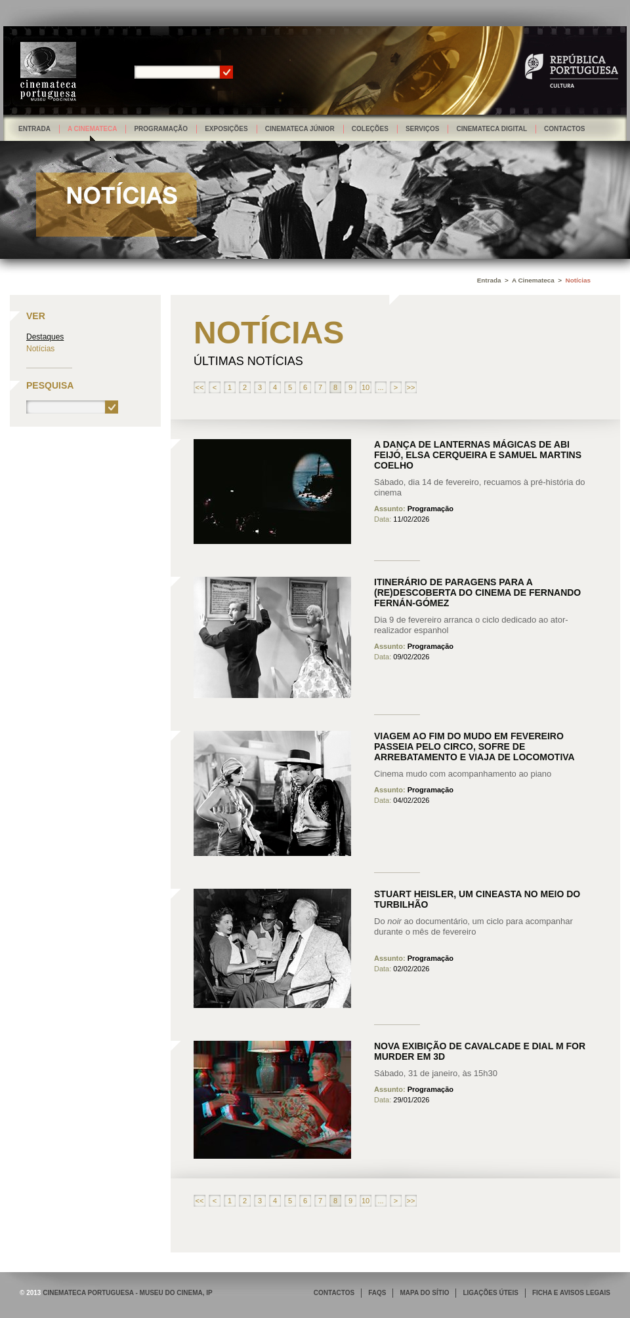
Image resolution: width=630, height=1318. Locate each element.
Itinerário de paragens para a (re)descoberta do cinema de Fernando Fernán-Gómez (477, 592)
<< (200, 387)
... (380, 387)
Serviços (423, 128)
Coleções (370, 128)
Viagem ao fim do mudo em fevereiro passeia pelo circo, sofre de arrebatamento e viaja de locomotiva (474, 746)
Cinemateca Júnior (300, 128)
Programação (161, 128)
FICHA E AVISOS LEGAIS (571, 1292)
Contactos (564, 128)
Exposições (226, 128)
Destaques (45, 336)
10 (365, 387)
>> (411, 387)
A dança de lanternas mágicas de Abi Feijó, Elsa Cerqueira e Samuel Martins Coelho (477, 455)
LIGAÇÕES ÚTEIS (490, 1292)
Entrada (34, 128)
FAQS (377, 1292)
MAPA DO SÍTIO (424, 1292)
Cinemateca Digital (491, 128)
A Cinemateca (92, 128)
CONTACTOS (334, 1292)
